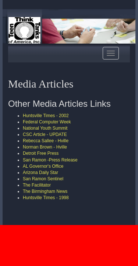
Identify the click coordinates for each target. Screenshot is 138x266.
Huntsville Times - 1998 (46, 197)
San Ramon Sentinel (43, 178)
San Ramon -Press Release (50, 160)
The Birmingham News (45, 191)
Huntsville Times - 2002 (46, 115)
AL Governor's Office (43, 166)
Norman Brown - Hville (45, 147)
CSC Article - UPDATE (45, 134)
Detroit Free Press (41, 153)
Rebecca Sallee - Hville (45, 140)
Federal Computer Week (47, 122)
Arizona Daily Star (40, 172)
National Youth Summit (45, 128)
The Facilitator (37, 185)
